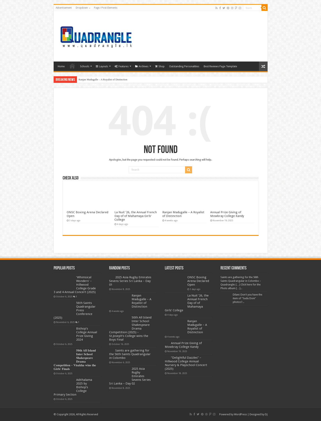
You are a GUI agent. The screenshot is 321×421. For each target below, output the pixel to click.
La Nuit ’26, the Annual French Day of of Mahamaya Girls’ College (135, 215)
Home (61, 66)
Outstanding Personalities (184, 66)
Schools (84, 66)
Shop (160, 66)
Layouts (102, 66)
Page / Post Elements (105, 7)
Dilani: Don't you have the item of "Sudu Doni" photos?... (247, 298)
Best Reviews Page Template (220, 66)
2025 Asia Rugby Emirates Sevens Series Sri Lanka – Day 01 (130, 280)
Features (122, 66)
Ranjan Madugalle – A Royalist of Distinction (103, 79)
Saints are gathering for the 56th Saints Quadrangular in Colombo (130, 354)
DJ (266, 414)
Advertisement (64, 7)
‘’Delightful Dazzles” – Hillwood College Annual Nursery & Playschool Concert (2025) (186, 363)
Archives (141, 66)
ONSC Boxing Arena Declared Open (198, 280)
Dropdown (82, 7)
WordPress (240, 414)
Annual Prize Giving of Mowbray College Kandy (227, 214)
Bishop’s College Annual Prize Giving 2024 (86, 334)
